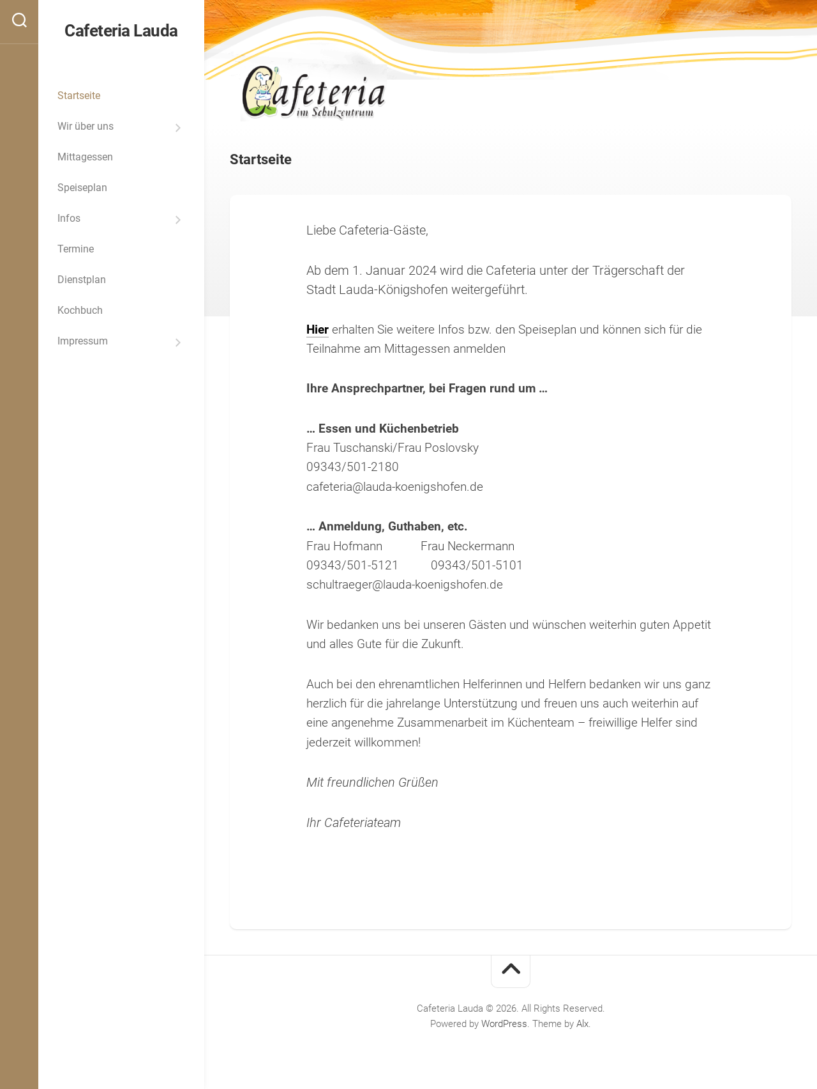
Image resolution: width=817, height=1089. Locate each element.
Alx (582, 1024)
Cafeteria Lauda (121, 30)
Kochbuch (80, 310)
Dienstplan (81, 280)
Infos (68, 218)
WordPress (504, 1024)
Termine (75, 249)
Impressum (82, 341)
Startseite (78, 95)
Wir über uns (85, 126)
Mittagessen (85, 157)
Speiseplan (82, 188)
